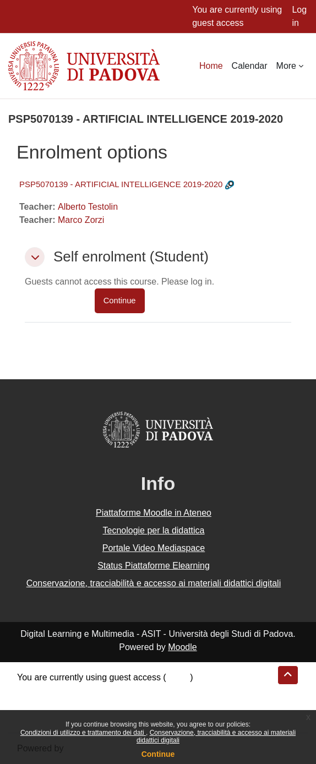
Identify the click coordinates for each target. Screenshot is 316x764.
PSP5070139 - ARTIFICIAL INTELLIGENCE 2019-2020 (120, 184)
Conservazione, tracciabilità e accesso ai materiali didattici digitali (153, 583)
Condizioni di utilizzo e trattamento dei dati (83, 732)
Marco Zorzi (81, 220)
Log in (299, 16)
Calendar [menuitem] (250, 65)
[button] (35, 257)
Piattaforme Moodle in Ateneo (153, 512)
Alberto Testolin (88, 206)
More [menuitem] (286, 65)
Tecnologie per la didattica (153, 530)
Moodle (182, 647)
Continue (158, 754)
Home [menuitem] (211, 65)
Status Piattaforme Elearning (153, 565)
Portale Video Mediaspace (153, 548)
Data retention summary (64, 690)
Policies (32, 703)
